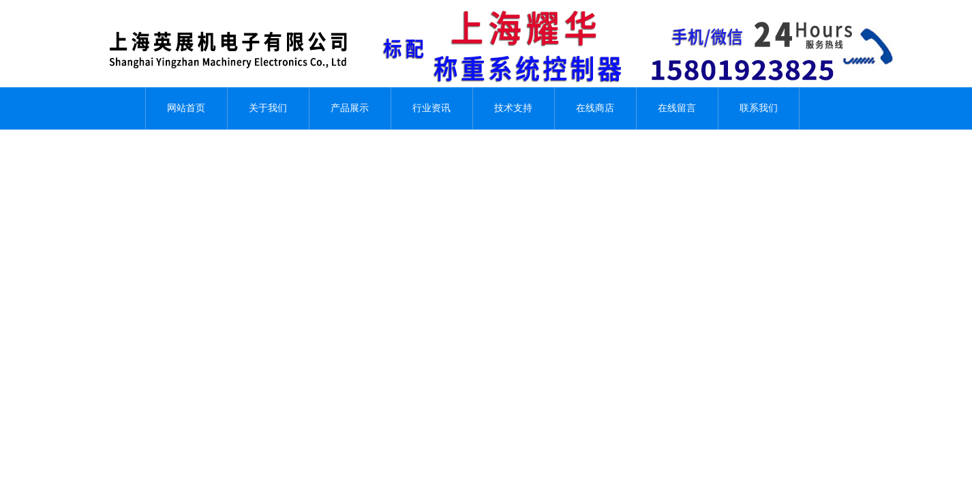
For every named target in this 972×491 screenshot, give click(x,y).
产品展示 (350, 108)
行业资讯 (431, 108)
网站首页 (186, 108)
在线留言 (677, 108)
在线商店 (595, 108)
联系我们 (759, 108)
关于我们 (268, 108)
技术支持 (513, 108)
